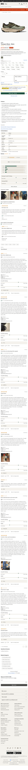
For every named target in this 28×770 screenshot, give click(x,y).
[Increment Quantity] (7, 73)
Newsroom (16, 732)
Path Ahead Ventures (18, 724)
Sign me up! (14, 685)
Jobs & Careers (3, 729)
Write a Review (14, 186)
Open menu (26, 3)
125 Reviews (18, 157)
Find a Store (3, 741)
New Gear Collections (5, 721)
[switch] (2, 244)
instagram (8, 748)
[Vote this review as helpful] (6, 293)
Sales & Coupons (17, 714)
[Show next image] (26, 27)
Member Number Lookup (6, 720)
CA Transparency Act (13, 762)
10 (13, 172)
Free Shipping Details (18, 715)
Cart (24, 3)
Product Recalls (5, 762)
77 (13, 166)
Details (11, 84)
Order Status (16, 705)
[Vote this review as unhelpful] (9, 293)
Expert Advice (17, 720)
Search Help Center (4, 740)
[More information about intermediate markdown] (14, 47)
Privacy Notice (22, 759)
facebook (13, 748)
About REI (16, 729)
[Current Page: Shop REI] (3, 1)
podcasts (20, 748)
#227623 (9, 12)
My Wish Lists (3, 708)
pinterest (15, 748)
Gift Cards (3, 715)
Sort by (2, 247)
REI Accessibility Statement (14, 764)
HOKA (2, 42)
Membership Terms (22, 762)
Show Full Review (4, 213)
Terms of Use (5, 759)
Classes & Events (17, 721)
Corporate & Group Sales (5, 735)
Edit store (2, 82)
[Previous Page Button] (23, 647)
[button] (14, 27)
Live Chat (2, 743)
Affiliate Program (4, 734)
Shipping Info (17, 709)
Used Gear (3, 723)
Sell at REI (2, 732)
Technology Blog (17, 734)
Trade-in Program (4, 724)
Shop (6, 3)
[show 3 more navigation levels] (1, 12)
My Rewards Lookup (5, 706)
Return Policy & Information (19, 706)
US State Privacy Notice (7, 761)
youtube (18, 748)
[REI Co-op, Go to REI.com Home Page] (2, 4)
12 (13, 167)
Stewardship (16, 735)
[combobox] (14, 6)
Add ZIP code (16, 82)
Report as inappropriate (15, 293)
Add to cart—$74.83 (13, 93)
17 (13, 169)
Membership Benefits (5, 709)
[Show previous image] (2, 27)
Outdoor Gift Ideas (4, 714)
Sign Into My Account (5, 705)
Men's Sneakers (5, 12)
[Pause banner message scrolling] (27, 9)
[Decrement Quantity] (1, 73)
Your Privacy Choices (14, 760)
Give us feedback (11, 672)
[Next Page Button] (26, 647)
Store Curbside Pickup (18, 708)
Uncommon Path (17, 723)
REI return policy (14, 95)
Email (2, 680)
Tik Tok (10, 748)
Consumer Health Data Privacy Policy (19, 761)
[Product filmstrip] (14, 195)
